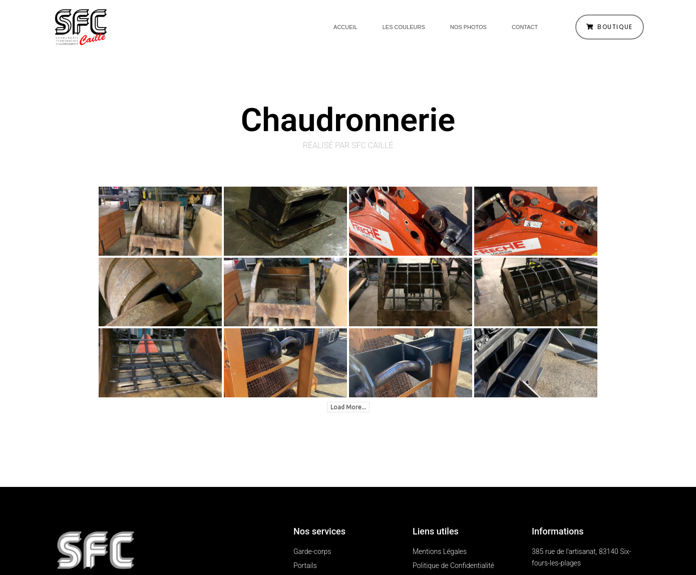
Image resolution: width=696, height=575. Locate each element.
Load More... (348, 407)
